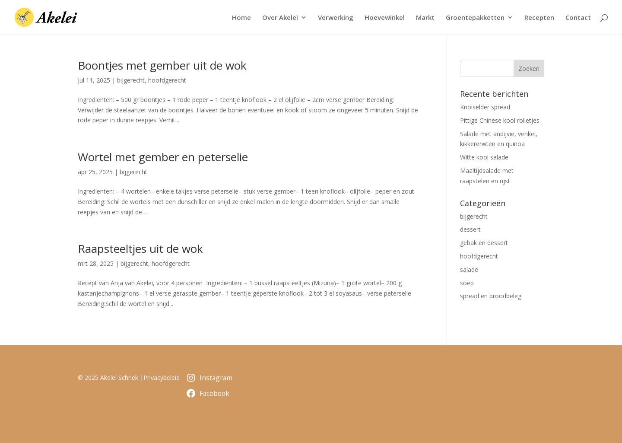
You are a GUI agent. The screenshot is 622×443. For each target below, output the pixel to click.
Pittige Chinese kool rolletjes (499, 120)
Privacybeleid (161, 377)
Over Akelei (280, 18)
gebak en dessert (484, 243)
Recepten (539, 18)
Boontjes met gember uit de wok (162, 65)
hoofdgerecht (167, 80)
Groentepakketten (475, 18)
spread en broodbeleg (490, 296)
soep (467, 283)
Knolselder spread (485, 107)
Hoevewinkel (385, 18)
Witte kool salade (484, 157)
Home (241, 18)
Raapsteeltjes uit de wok (140, 248)
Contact (578, 18)
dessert (470, 229)
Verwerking (335, 18)
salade (469, 269)
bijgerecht (131, 80)
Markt (425, 18)
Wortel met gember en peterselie (163, 157)
